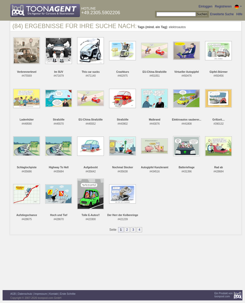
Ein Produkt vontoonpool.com (223, 295)
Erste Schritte (68, 293)
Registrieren (223, 6)
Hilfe (239, 14)
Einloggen (205, 6)
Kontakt (53, 293)
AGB (13, 293)
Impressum (40, 293)
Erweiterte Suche (222, 14)
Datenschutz (25, 293)
